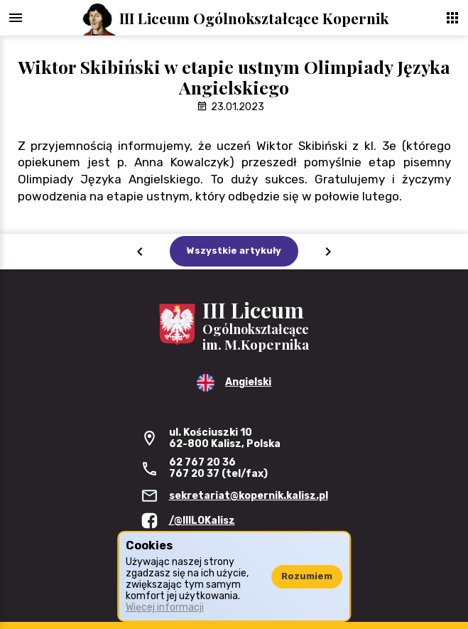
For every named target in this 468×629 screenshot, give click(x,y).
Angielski (248, 382)
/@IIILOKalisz (202, 521)
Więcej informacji (165, 607)
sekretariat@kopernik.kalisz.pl (248, 496)
